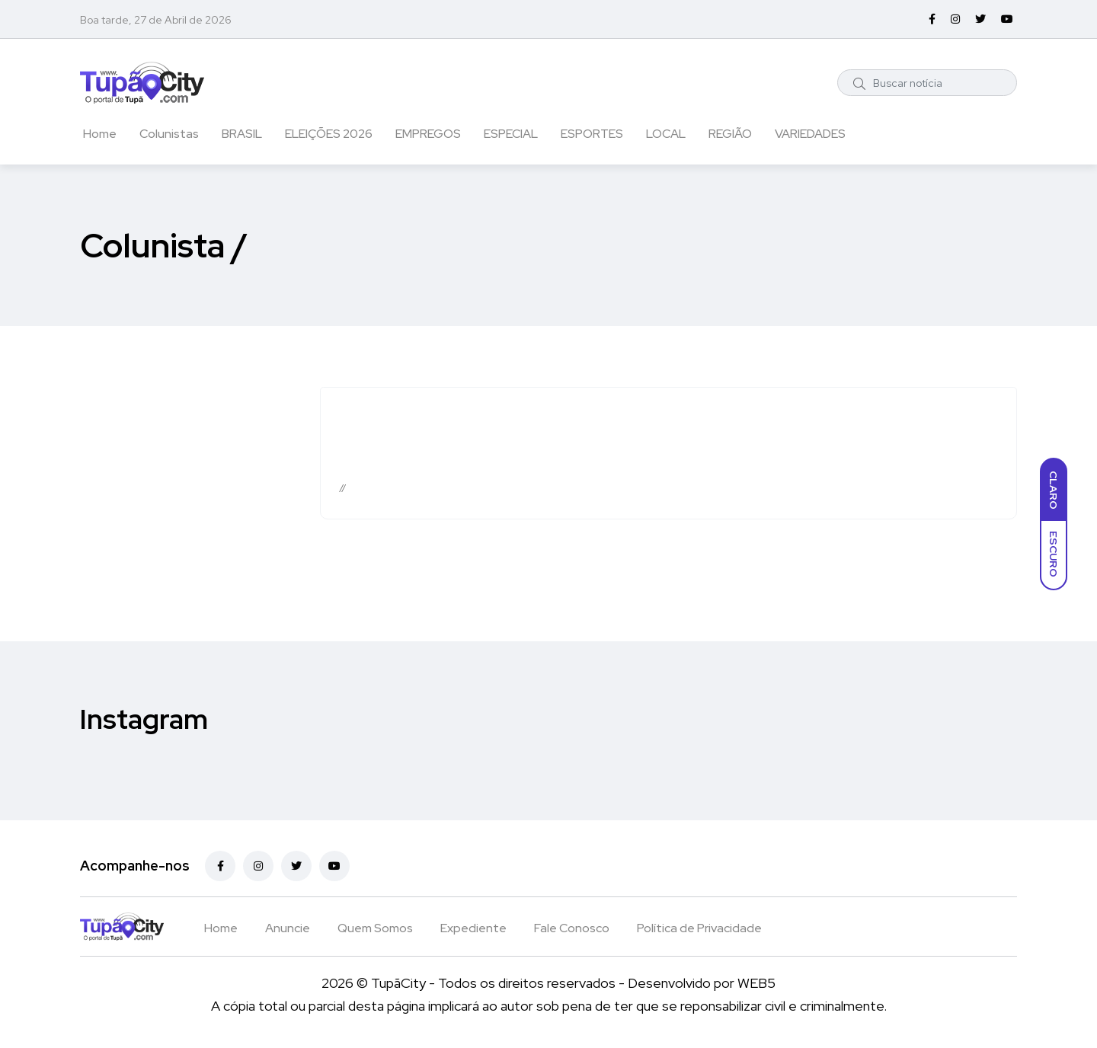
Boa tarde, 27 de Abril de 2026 (156, 20)
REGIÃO (730, 134)
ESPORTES (592, 134)
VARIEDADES (810, 134)
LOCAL (666, 134)
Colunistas (169, 134)
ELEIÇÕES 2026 (329, 134)
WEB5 (756, 983)
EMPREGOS (428, 134)
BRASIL (242, 134)
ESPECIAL (511, 134)
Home (100, 134)
